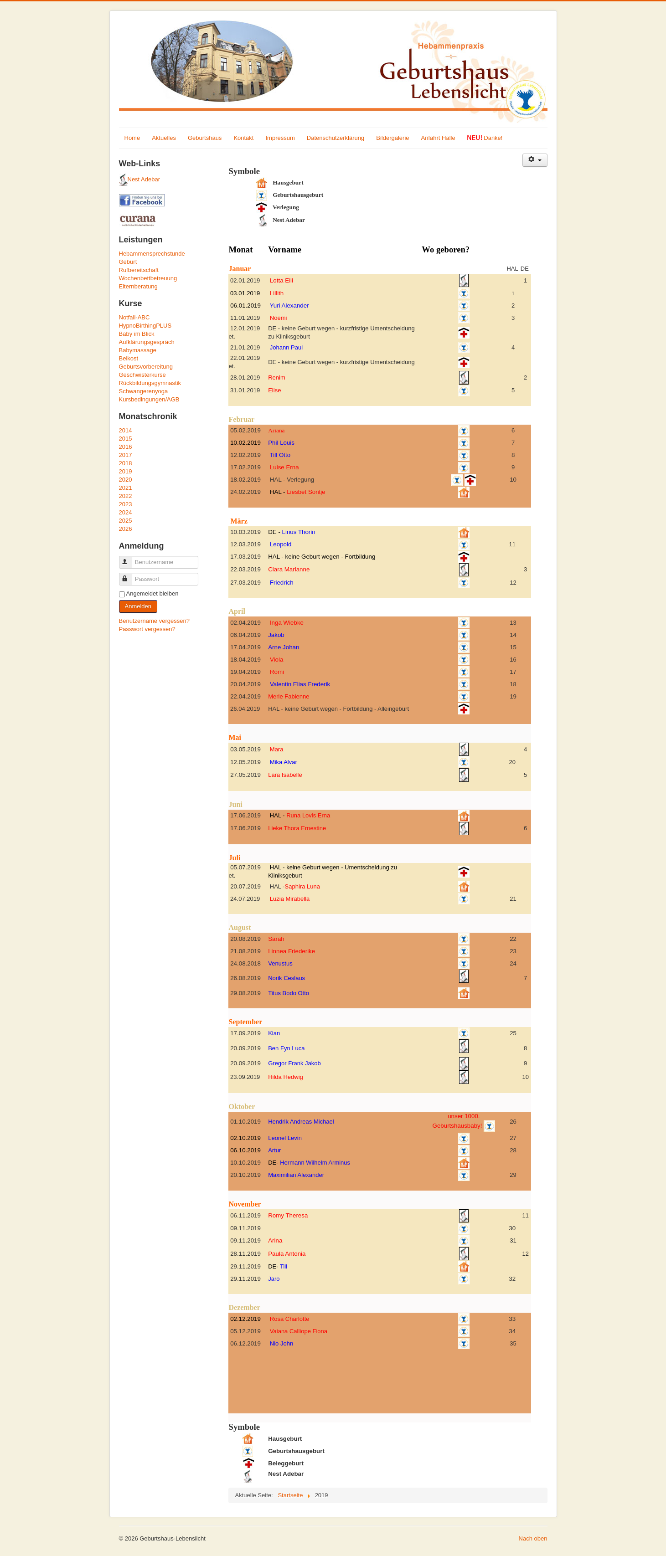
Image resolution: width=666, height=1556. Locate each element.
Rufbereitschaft (139, 270)
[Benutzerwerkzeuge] (534, 160)
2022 (125, 496)
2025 (125, 520)
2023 (125, 504)
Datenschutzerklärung (335, 137)
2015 (125, 438)
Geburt (128, 261)
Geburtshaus (205, 137)
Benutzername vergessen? (154, 620)
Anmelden (138, 606)
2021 (125, 487)
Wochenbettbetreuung (148, 278)
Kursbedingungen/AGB (149, 399)
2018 (125, 463)
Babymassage (137, 350)
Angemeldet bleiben (152, 593)
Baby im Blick (137, 333)
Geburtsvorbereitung (146, 366)
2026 (125, 528)
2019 (125, 471)
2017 (125, 455)
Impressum (279, 137)
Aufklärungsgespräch (147, 342)
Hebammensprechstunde (152, 253)
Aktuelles (164, 137)
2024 (125, 512)
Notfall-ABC (134, 317)
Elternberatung (138, 286)
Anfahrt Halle (438, 137)
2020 (125, 479)
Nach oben (533, 1538)
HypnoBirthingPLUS (145, 325)
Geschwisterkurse (142, 374)
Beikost (129, 358)
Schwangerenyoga (143, 391)
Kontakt (243, 137)
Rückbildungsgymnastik (150, 383)
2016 (125, 446)
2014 (125, 430)
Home (132, 137)
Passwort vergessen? (147, 629)
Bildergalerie (392, 137)
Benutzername (129, 558)
